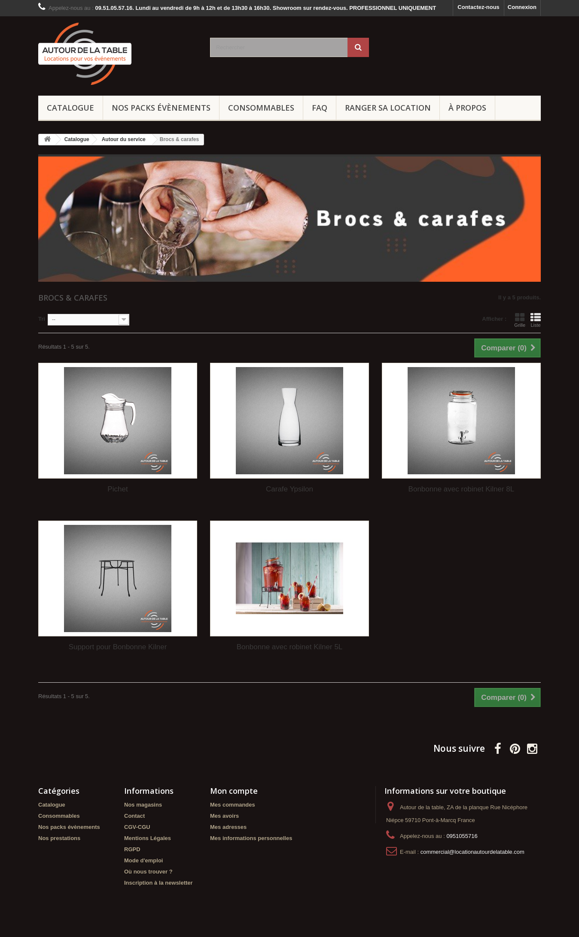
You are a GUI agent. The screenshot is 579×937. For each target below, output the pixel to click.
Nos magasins (143, 804)
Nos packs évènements (161, 107)
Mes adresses (228, 827)
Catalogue (70, 107)
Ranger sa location (388, 107)
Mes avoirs (224, 816)
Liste (535, 320)
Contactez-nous (478, 7)
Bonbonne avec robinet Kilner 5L (290, 647)
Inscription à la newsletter (158, 883)
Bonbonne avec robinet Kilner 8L (461, 489)
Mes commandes (232, 804)
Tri (41, 319)
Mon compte (234, 791)
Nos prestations (59, 838)
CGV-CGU (137, 827)
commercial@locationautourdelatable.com (472, 852)
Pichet (117, 489)
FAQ (319, 107)
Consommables (261, 107)
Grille (519, 320)
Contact (134, 816)
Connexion (522, 7)
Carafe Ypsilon (289, 489)
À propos (467, 107)
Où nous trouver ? (148, 871)
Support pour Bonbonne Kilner (118, 647)
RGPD (132, 849)
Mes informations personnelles (251, 838)
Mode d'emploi (143, 860)
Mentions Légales (147, 838)
